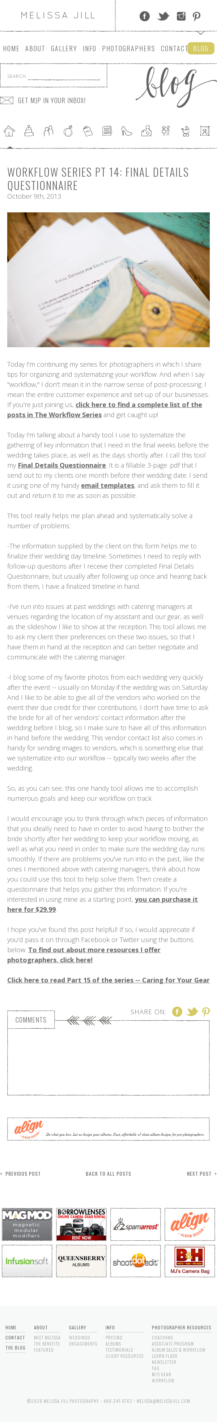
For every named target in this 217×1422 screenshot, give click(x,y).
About (35, 48)
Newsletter (164, 1362)
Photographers (129, 48)
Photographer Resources (182, 1327)
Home (11, 48)
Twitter (163, 16)
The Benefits (47, 1344)
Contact (175, 48)
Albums (113, 1344)
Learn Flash (165, 1356)
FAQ (155, 1368)
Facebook (145, 16)
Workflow (163, 1380)
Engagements (83, 1344)
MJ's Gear (161, 1374)
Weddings (79, 1337)
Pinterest (196, 16)
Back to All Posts (108, 1173)
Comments (31, 1019)
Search (16, 76)
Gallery (64, 48)
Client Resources (125, 1356)
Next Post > (202, 1173)
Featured (44, 1350)
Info (90, 48)
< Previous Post (20, 1173)
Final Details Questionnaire (62, 465)
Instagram (181, 16)
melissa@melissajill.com (163, 1401)
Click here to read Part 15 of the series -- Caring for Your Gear (108, 980)
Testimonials (119, 1350)
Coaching (162, 1337)
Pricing (114, 1337)
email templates (107, 485)
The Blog (15, 1347)
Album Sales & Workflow (179, 1350)
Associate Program (173, 1344)
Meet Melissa (47, 1337)
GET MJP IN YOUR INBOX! (52, 100)
